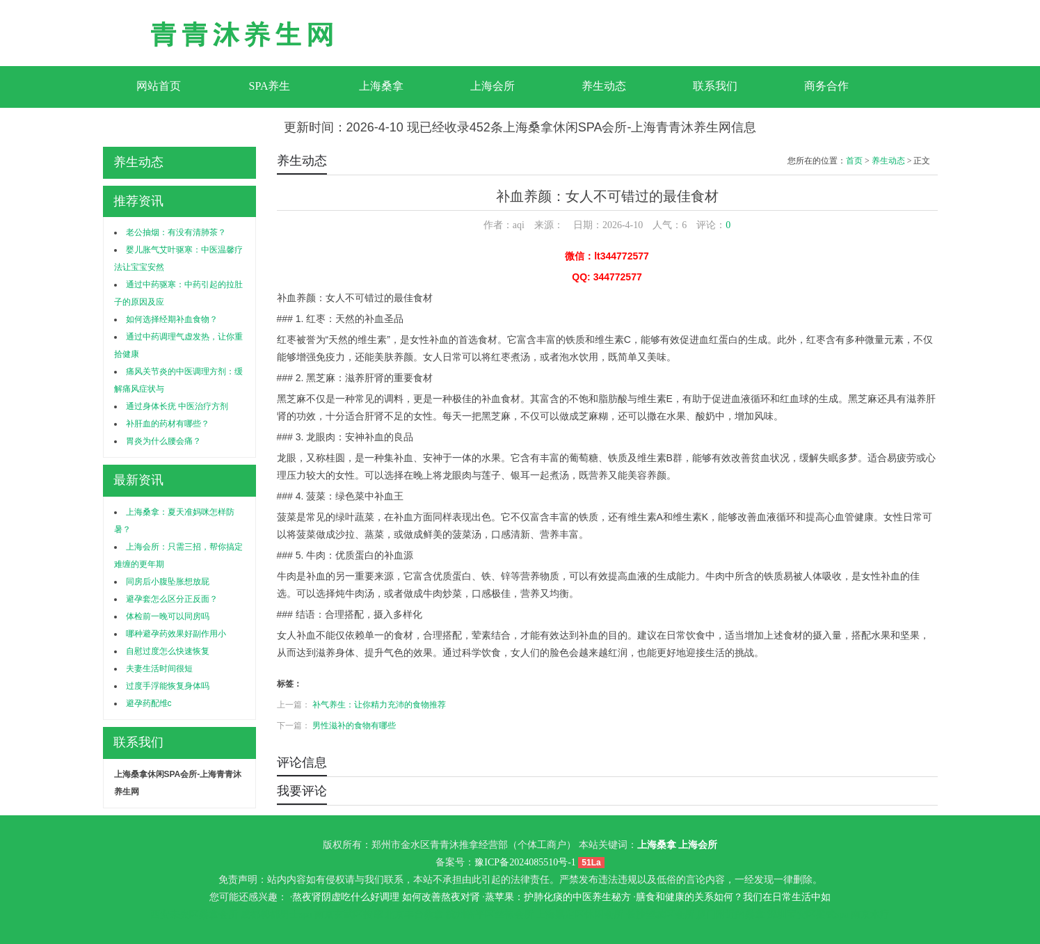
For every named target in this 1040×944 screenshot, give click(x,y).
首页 (854, 161)
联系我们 (715, 86)
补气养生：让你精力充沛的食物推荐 (379, 705)
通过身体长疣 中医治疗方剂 (177, 406)
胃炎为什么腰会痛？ (163, 441)
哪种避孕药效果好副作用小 (176, 634)
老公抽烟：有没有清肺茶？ (176, 232)
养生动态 (604, 86)
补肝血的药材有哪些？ (167, 424)
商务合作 (826, 86)
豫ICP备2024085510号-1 (524, 862)
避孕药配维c (149, 703)
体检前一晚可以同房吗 (167, 616)
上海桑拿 (381, 86)
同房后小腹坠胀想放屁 (167, 581)
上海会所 (492, 86)
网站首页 (158, 86)
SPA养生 (270, 86)
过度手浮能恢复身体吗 (167, 686)
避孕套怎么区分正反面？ (172, 599)
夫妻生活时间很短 (159, 668)
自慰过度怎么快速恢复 (167, 651)
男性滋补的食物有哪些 (354, 725)
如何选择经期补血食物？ (172, 319)
